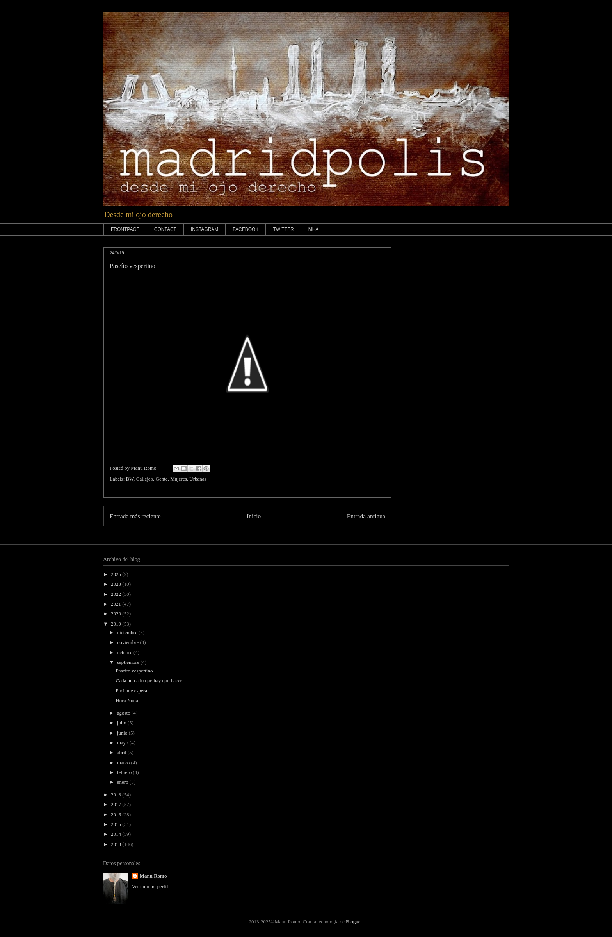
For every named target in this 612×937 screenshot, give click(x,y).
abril (122, 752)
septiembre (129, 662)
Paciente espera (131, 691)
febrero (125, 772)
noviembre (128, 642)
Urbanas (197, 479)
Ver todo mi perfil (150, 886)
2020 (116, 614)
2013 (116, 844)
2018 (116, 795)
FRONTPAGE (125, 229)
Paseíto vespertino (134, 671)
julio (122, 723)
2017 (116, 804)
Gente (162, 479)
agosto (124, 713)
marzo (124, 762)
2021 (116, 604)
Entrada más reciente (135, 516)
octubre (125, 652)
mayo (123, 743)
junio (123, 733)
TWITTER (283, 229)
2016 (116, 814)
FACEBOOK (245, 229)
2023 (116, 584)
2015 (116, 824)
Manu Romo (153, 876)
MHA (313, 229)
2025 (116, 574)
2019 (116, 624)
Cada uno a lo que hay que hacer (148, 680)
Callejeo (144, 479)
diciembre (128, 632)
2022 (116, 594)
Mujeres (178, 479)
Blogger (354, 921)
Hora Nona (127, 700)
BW (130, 479)
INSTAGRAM (204, 229)
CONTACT (165, 229)
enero (123, 782)
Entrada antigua (366, 516)
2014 (116, 834)
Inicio (254, 516)
